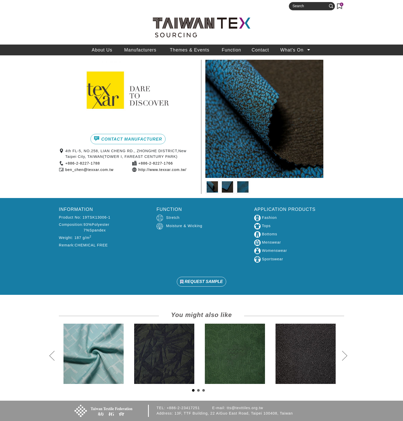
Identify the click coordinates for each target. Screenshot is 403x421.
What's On (295, 50)
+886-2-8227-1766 (155, 163)
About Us (102, 50)
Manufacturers (140, 50)
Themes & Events (189, 50)
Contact (260, 50)
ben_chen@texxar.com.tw (89, 170)
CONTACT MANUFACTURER (128, 138)
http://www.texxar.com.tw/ (162, 170)
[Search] (309, 6)
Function (231, 50)
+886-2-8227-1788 (82, 163)
